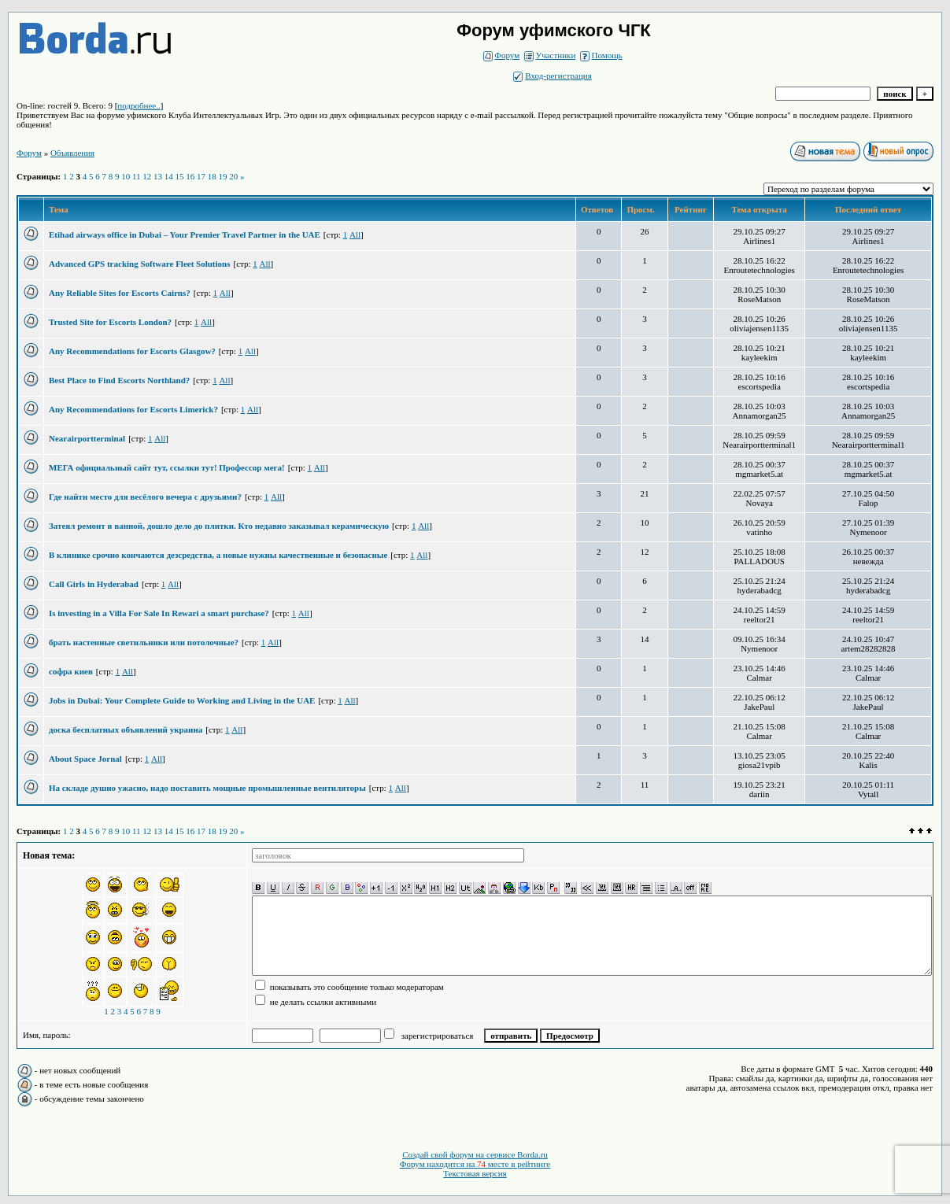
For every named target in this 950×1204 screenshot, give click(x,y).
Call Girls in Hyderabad (94, 584)
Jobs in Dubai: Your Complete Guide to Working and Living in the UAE (182, 700)
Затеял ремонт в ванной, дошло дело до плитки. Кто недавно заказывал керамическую (219, 525)
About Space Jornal (85, 758)
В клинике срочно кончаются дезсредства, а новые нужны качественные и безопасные (218, 555)
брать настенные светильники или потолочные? (143, 642)
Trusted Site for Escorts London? (110, 322)
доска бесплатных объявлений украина (125, 729)
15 (180, 176)
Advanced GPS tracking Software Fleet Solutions (140, 263)
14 (168, 176)
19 (223, 176)
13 (157, 176)
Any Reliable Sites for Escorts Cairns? (119, 292)
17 (201, 176)
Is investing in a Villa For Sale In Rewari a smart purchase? (159, 613)
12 (146, 176)
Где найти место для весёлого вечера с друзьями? (145, 496)
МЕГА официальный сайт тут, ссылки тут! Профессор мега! (167, 467)
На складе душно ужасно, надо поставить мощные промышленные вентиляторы (207, 787)
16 (190, 176)
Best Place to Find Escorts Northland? (119, 380)
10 (125, 176)
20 (233, 176)
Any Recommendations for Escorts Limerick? (133, 409)
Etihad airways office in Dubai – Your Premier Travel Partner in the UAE (184, 234)
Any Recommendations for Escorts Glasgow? (132, 351)
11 (136, 176)
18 (212, 176)
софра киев (71, 671)
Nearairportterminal (87, 438)
